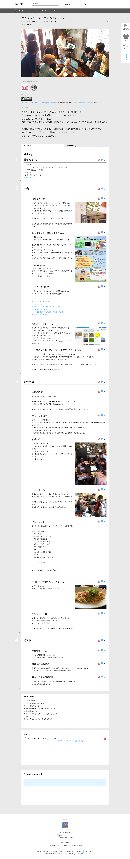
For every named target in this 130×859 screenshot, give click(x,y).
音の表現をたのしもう (39, 309)
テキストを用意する (41, 287)
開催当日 (29, 382)
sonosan (50, 103)
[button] (77, 259)
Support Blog (89, 851)
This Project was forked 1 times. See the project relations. (39, 11)
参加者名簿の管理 (40, 664)
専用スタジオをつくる (42, 324)
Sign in (86, 4)
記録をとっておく (40, 614)
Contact (46, 851)
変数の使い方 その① (39, 315)
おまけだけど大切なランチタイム (48, 582)
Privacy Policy (69, 851)
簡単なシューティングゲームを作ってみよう (47, 307)
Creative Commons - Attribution (82, 103)
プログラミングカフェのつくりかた (33, 103)
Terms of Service (56, 851)
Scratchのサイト (29, 178)
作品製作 (36, 439)
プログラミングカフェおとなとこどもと (39, 719)
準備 (26, 188)
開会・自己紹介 (39, 416)
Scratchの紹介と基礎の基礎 (41, 301)
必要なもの (30, 160)
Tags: (23, 24)
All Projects (69, 5)
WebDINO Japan (71, 854)
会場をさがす (38, 199)
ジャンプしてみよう (38, 304)
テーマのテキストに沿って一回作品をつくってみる (56, 350)
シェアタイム (38, 490)
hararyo (55, 103)
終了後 (27, 640)
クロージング (38, 522)
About (39, 851)
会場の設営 (37, 392)
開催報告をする (39, 651)
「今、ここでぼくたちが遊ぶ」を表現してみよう (48, 312)
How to (29, 24)
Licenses (79, 851)
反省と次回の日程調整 (42, 677)
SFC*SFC (59, 854)
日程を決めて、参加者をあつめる (48, 233)
